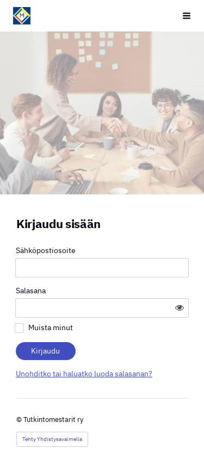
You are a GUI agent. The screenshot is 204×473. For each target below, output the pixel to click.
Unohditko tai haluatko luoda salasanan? (84, 374)
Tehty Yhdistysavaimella (52, 439)
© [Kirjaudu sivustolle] (19, 419)
